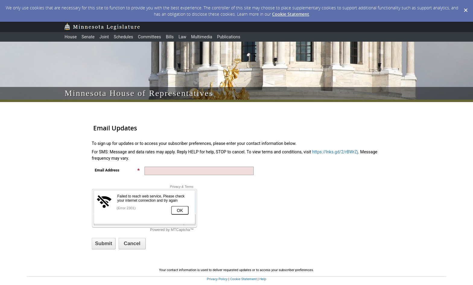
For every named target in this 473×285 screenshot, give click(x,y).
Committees (149, 36)
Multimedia (201, 36)
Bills (170, 36)
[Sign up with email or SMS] (104, 243)
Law (182, 36)
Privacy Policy (217, 279)
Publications (228, 36)
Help (262, 279)
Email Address (117, 170)
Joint (104, 36)
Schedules (123, 36)
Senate (87, 36)
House (71, 36)
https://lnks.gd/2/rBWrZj (335, 151)
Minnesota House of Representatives (139, 93)
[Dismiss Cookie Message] (465, 5)
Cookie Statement (290, 14)
